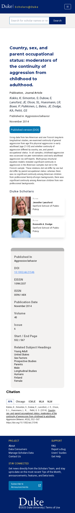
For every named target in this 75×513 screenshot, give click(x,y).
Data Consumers (18, 449)
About (12, 445)
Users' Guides (58, 452)
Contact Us (15, 456)
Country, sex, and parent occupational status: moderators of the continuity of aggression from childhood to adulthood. (31, 413)
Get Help (56, 456)
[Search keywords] (29, 20)
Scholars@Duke (26, 6)
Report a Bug (58, 449)
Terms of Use (53, 507)
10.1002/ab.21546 (24, 272)
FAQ (53, 445)
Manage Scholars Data (21, 452)
